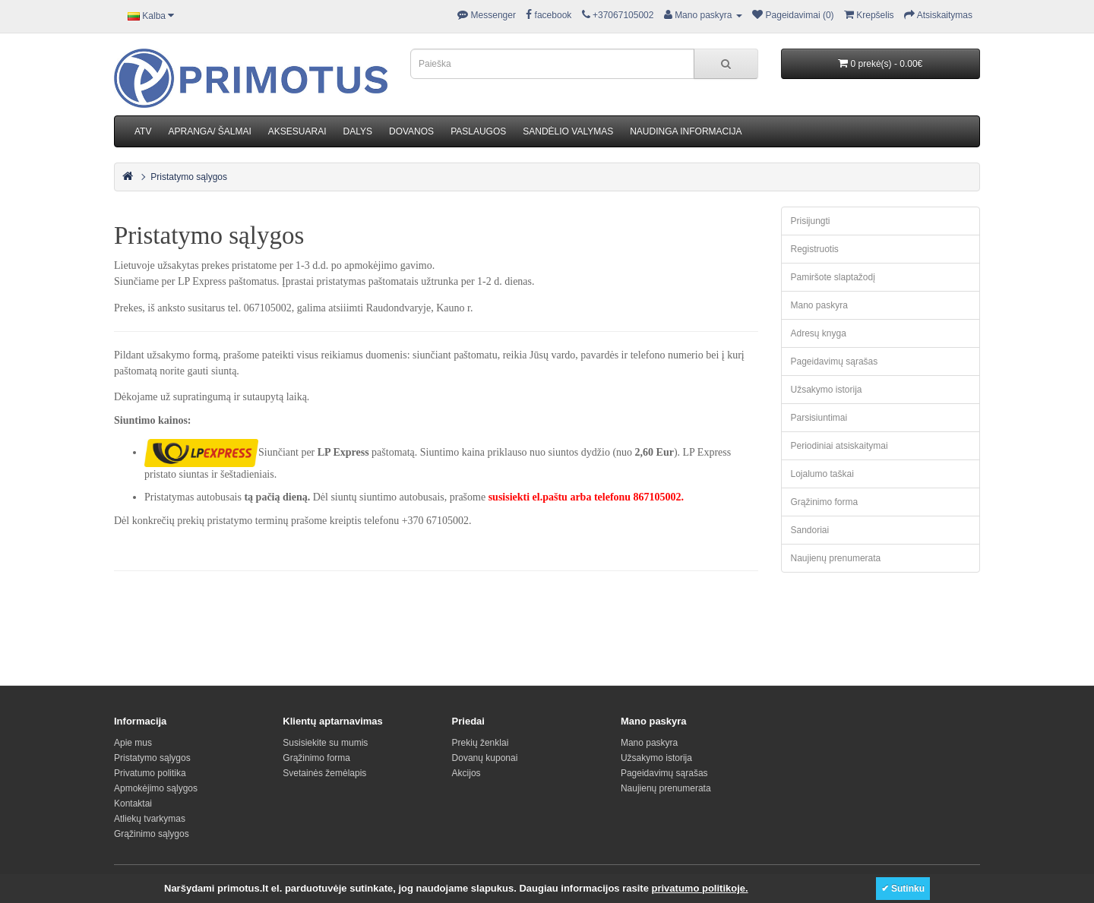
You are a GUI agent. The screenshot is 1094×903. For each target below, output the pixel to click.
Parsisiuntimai (819, 417)
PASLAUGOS (478, 131)
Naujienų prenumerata (836, 558)
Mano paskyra (819, 305)
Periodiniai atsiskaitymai (839, 445)
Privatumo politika (150, 773)
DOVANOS (411, 131)
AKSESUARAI (297, 131)
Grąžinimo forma (824, 502)
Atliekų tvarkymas (149, 818)
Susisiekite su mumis (325, 742)
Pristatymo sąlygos (188, 177)
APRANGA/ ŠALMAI (209, 131)
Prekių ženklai (480, 742)
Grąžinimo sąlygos (151, 834)
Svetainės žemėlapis (324, 773)
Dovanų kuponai (485, 758)
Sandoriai (810, 530)
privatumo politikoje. (700, 888)
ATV (142, 131)
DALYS (357, 131)
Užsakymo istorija (826, 389)
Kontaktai (133, 803)
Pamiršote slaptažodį (833, 277)
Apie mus (133, 742)
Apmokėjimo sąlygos (156, 788)
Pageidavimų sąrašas (834, 361)
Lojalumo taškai (822, 474)
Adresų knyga (818, 333)
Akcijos (466, 773)
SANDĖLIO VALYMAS (568, 131)
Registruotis (815, 249)
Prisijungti (810, 221)
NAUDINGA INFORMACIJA (685, 131)
